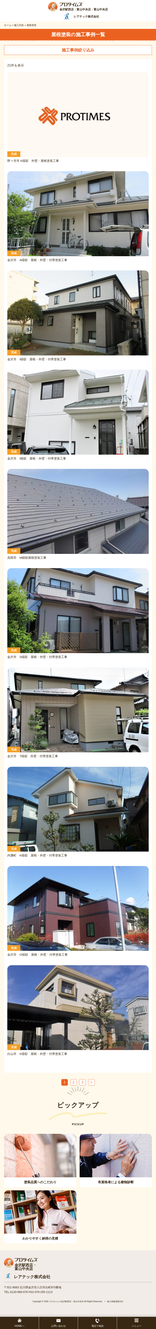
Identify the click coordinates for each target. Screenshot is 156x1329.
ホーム (7, 25)
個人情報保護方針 (115, 1301)
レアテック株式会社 (32, 1277)
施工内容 (19, 25)
